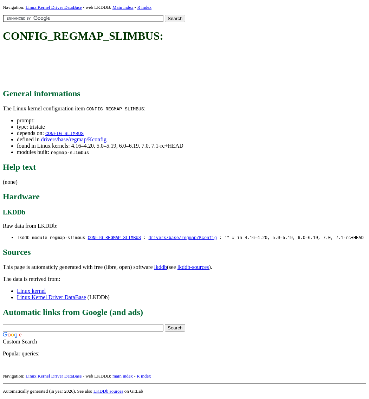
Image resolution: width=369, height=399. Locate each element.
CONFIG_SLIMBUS (64, 133)
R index (144, 7)
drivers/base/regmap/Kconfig (73, 139)
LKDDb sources (108, 391)
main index (122, 376)
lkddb (160, 267)
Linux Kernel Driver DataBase (54, 7)
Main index (123, 7)
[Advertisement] (131, 66)
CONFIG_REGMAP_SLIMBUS (114, 238)
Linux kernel (31, 291)
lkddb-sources (193, 267)
